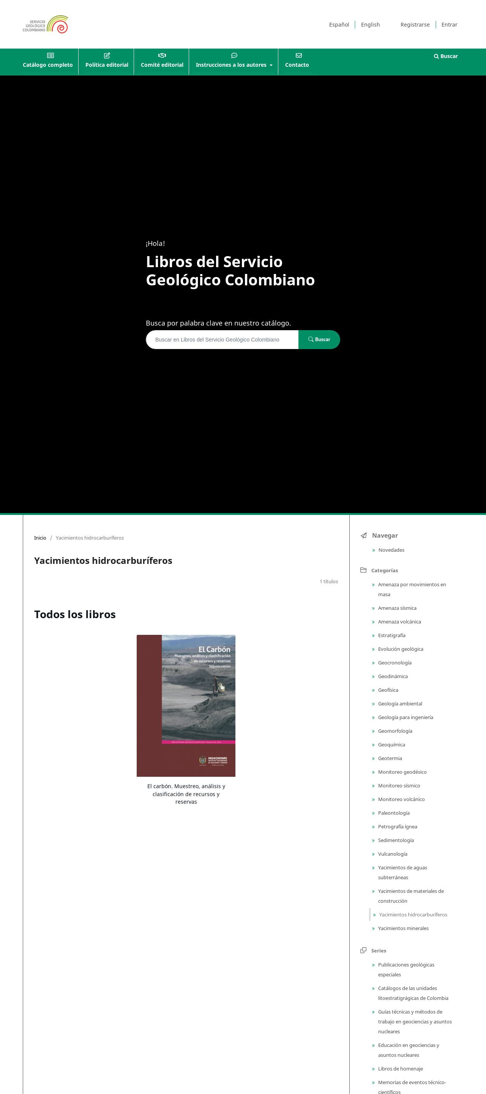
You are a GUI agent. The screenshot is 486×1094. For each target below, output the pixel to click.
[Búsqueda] (222, 339)
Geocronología (394, 662)
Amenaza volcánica (399, 621)
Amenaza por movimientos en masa (411, 589)
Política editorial (106, 64)
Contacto (297, 64)
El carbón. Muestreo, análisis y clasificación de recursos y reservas (186, 793)
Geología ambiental (399, 703)
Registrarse (415, 24)
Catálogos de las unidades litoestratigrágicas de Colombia (412, 993)
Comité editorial (162, 64)
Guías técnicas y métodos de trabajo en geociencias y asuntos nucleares (414, 1021)
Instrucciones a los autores (232, 64)
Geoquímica (391, 744)
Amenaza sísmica (397, 607)
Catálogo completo (48, 64)
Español (339, 24)
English (370, 24)
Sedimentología (395, 840)
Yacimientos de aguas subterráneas (402, 872)
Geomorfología (394, 730)
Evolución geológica (400, 648)
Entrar (450, 24)
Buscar (446, 56)
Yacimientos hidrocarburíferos (412, 914)
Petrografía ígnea (397, 826)
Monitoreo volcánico (401, 799)
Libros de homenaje (400, 1068)
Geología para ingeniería (405, 717)
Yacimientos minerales (403, 928)
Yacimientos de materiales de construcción (410, 896)
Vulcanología (392, 853)
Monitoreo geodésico (402, 771)
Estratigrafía (391, 635)
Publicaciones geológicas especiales (405, 969)
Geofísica (387, 689)
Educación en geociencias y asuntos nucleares (408, 1050)
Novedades (390, 549)
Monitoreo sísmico (398, 785)
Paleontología (393, 812)
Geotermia (389, 758)
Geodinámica (392, 676)
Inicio (40, 537)
